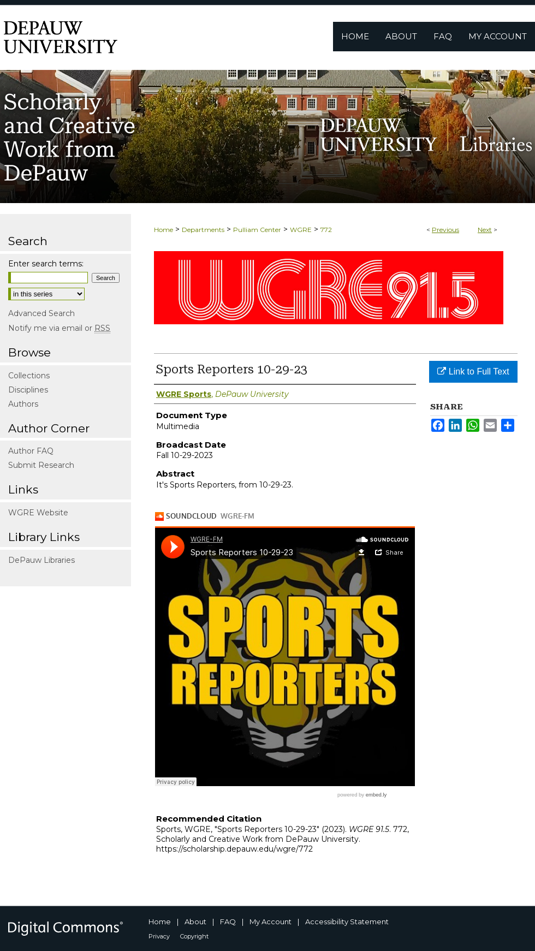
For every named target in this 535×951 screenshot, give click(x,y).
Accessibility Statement (347, 921)
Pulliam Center (257, 229)
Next (485, 229)
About (195, 921)
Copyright (194, 936)
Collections (29, 376)
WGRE (301, 229)
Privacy (159, 936)
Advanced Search (41, 313)
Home (163, 229)
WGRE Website (38, 513)
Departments (203, 229)
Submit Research (41, 465)
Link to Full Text (473, 371)
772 (326, 229)
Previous (445, 229)
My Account (270, 921)
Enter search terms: (46, 264)
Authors (23, 404)
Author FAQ (31, 451)
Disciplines (28, 390)
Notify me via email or (59, 328)
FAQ (228, 921)
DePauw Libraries (41, 560)
